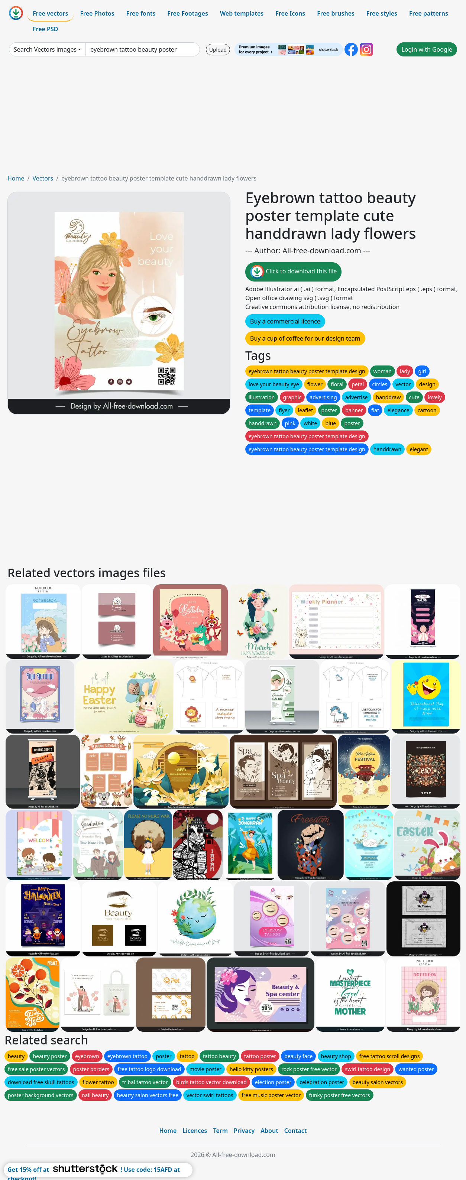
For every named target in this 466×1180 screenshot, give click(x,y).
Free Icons (290, 13)
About (269, 1131)
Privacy (244, 1131)
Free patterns (428, 13)
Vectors (42, 178)
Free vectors (50, 13)
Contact (295, 1131)
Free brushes (336, 13)
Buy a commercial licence (285, 321)
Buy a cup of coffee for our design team (305, 338)
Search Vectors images (45, 49)
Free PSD (45, 29)
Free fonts (141, 13)
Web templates (241, 13)
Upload (218, 49)
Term (220, 1131)
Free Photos (97, 13)
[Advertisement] (233, 118)
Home (16, 178)
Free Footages (187, 13)
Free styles (381, 13)
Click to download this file (293, 272)
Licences (194, 1131)
